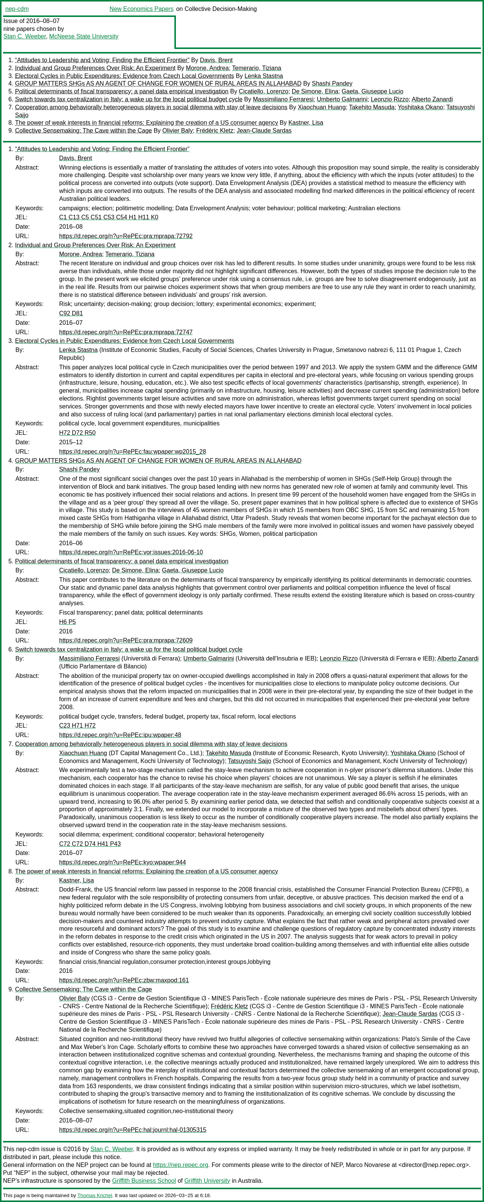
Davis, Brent (216, 60)
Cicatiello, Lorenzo (264, 91)
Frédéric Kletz (215, 130)
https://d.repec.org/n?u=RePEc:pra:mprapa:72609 (125, 640)
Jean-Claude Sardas (264, 130)
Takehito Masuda (371, 107)
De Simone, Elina (315, 91)
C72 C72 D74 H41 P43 (90, 844)
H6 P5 (67, 622)
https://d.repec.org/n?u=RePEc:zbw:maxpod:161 (124, 980)
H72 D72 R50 (77, 433)
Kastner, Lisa (306, 122)
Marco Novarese (368, 1165)
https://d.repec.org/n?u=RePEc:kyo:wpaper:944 (122, 862)
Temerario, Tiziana (256, 68)
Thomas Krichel (94, 1195)
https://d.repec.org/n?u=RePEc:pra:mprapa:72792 (125, 236)
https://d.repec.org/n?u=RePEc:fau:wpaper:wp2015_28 (132, 451)
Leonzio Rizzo (390, 99)
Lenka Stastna (263, 76)
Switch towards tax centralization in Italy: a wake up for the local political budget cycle (129, 99)
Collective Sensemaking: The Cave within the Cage (83, 130)
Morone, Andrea (207, 68)
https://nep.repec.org (180, 1165)
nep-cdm (17, 9)
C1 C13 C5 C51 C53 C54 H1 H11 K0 (108, 217)
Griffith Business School (144, 1181)
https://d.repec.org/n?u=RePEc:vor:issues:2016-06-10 (131, 552)
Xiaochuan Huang (322, 107)
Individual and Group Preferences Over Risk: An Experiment (95, 68)
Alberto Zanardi (432, 99)
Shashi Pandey (332, 83)
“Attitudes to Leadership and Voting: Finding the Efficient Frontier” (102, 60)
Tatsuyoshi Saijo (250, 761)
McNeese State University (84, 36)
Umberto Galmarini (342, 99)
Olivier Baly (177, 130)
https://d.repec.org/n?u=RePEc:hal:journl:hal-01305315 (132, 1130)
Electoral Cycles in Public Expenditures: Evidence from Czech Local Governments (124, 76)
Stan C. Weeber (24, 36)
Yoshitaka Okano (420, 107)
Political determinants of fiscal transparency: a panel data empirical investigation (122, 91)
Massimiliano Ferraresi (283, 99)
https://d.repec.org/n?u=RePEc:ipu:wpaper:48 (120, 735)
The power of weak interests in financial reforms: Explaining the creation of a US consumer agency (146, 122)
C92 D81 (71, 313)
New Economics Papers (142, 9)
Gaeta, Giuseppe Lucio (372, 91)
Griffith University (207, 1181)
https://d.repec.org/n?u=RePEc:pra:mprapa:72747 (125, 332)
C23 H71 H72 (77, 725)
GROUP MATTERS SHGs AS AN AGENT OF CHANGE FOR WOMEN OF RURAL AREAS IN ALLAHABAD (158, 83)
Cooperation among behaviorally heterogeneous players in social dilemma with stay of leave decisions (151, 107)
